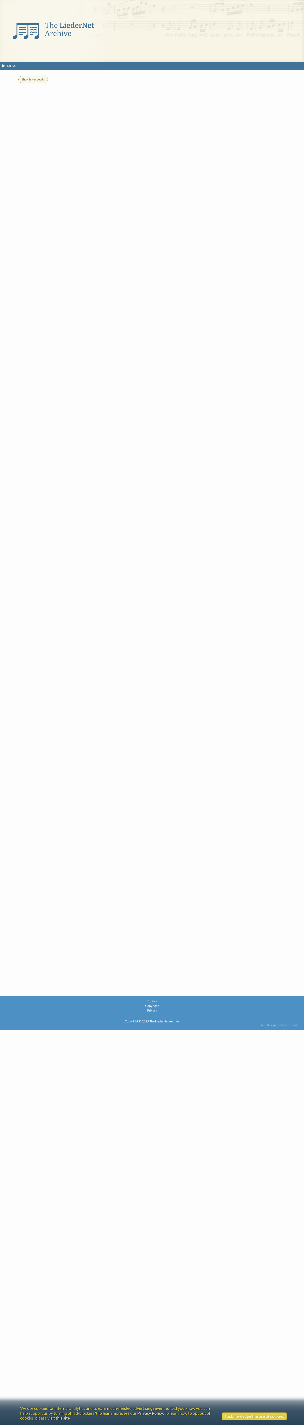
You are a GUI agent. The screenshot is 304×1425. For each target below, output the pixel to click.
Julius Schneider (45, 975)
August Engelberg (46, 643)
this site (63, 1417)
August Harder (44, 670)
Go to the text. (48, 1098)
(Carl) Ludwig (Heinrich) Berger (56, 596)
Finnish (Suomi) (48, 1260)
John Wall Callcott (190, 455)
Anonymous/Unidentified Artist (105, 1084)
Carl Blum (40, 609)
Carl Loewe (41, 796)
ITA (115, 109)
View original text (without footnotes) (49, 390)
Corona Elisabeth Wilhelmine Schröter (62, 982)
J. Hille (53, 370)
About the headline (35, 381)
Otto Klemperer (45, 743)
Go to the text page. (195, 430)
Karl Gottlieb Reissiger (50, 929)
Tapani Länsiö (43, 783)
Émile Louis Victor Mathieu (53, 823)
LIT (128, 109)
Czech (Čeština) (48, 1179)
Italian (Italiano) (48, 1313)
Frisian (41, 1287)
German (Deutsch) (51, 1300)
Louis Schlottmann (47, 961)
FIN (94, 109)
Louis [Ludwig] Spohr (49, 1027)
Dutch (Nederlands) (52, 1186)
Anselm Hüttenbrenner (50, 703)
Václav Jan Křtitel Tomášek (53, 1047)
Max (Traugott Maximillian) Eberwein (61, 630)
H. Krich (39, 756)
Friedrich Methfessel (48, 869)
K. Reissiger (73, 370)
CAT (46, 109)
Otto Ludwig (42, 809)
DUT (54, 109)
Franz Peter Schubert (49, 1014)
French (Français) (42, 835)
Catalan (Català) (49, 1166)
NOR (135, 109)
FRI (108, 109)
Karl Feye (40, 657)
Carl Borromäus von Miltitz (53, 889)
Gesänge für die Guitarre (120, 670)
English (128, 902)
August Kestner (45, 716)
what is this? (67, 363)
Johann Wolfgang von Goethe (55, 552)
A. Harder (35, 370)
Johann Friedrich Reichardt (53, 915)
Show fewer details (33, 79)
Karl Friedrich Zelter (48, 1060)
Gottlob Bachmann (47, 583)
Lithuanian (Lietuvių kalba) (55, 1340)
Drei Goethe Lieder (52, 776)
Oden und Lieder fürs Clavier (71, 948)
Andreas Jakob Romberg (51, 942)
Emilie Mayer (43, 842)
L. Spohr (93, 370)
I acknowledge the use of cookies (254, 1416)
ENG (71, 109)
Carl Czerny (42, 617)
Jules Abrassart (106, 1126)
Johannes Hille (44, 683)
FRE (101, 109)
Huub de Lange (44, 770)
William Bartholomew (97, 1105)
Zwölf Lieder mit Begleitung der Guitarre (80, 875)
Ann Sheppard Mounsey (51, 902)
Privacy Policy (150, 1413)
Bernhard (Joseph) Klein (51, 730)
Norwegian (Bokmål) (53, 1353)
